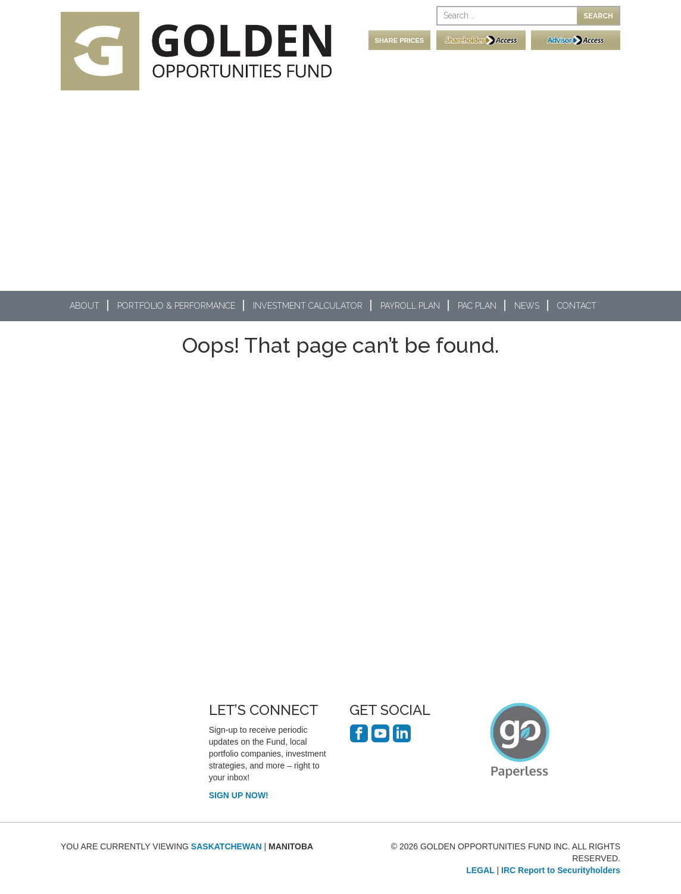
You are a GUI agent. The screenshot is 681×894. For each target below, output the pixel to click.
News (526, 305)
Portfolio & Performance (176, 305)
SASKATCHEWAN (226, 846)
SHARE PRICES (399, 40)
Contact (576, 305)
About (84, 305)
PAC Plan (477, 305)
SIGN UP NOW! (238, 795)
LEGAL (480, 870)
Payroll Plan (410, 305)
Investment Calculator (308, 305)
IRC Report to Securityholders (560, 870)
